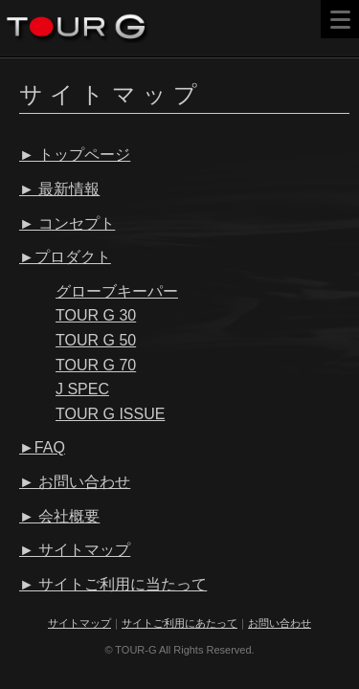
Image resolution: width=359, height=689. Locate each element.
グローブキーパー (117, 291)
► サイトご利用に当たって (113, 584)
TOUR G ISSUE (110, 414)
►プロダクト (65, 257)
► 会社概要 (59, 516)
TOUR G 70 (96, 365)
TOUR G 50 (96, 340)
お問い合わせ (279, 623)
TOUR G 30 (96, 315)
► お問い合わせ (74, 482)
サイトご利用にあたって (179, 623)
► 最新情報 (59, 189)
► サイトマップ (74, 550)
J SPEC (82, 389)
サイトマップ (79, 623)
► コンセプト (67, 223)
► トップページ (74, 154)
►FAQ (42, 447)
